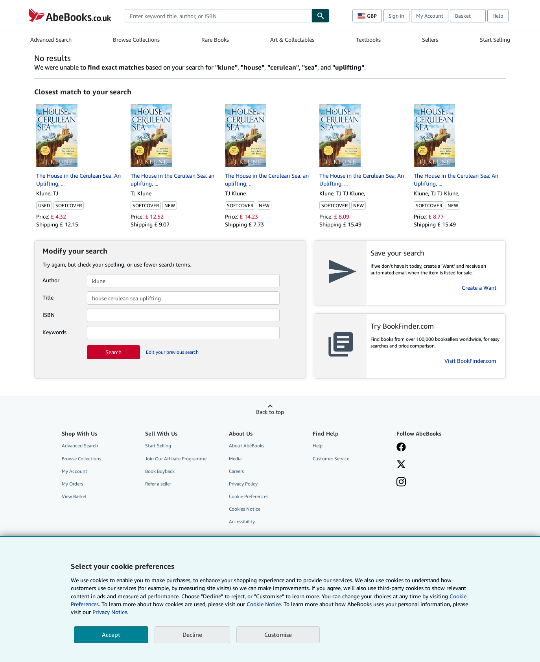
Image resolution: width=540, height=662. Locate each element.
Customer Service (331, 459)
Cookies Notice (244, 509)
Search (113, 352)
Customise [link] (278, 634)
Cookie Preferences (248, 496)
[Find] (320, 15)
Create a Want (479, 287)
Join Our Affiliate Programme (175, 459)
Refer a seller (158, 484)
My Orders (72, 484)
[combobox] (218, 15)
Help (497, 16)
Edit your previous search (172, 352)
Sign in (396, 16)
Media (235, 459)
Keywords (54, 332)
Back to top (270, 411)
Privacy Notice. (110, 612)
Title (47, 297)
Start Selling (495, 39)
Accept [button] (111, 634)
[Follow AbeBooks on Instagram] (401, 482)
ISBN (48, 314)
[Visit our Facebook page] (401, 447)
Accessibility (242, 521)
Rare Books (215, 39)
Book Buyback (160, 471)
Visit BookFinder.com (470, 360)
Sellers (430, 39)
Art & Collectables (292, 39)
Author (50, 280)
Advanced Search (51, 39)
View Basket (74, 496)
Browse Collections (136, 39)
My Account (429, 16)
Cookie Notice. (264, 604)
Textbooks (368, 39)
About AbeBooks (246, 446)
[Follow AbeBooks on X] (401, 465)
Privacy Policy (243, 484)
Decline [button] (192, 634)
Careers (236, 471)
